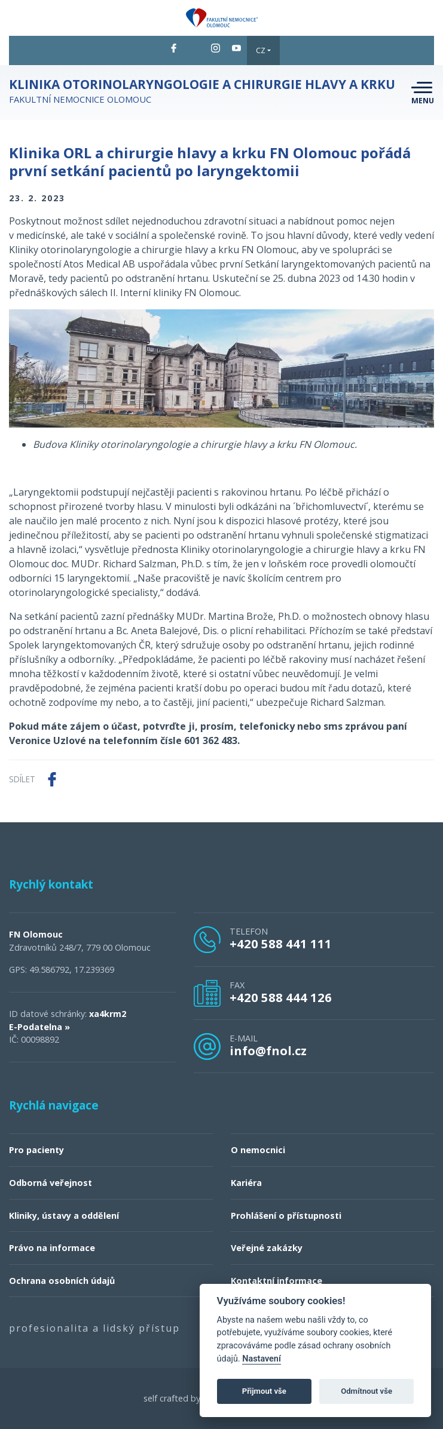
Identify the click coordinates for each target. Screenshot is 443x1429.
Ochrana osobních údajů (62, 1280)
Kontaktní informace (276, 1280)
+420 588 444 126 (281, 997)
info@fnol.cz (268, 1050)
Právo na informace (52, 1247)
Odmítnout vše (366, 1391)
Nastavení (261, 1359)
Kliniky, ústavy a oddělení (64, 1215)
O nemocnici (258, 1150)
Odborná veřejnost (50, 1182)
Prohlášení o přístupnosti (286, 1215)
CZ (260, 50)
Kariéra (246, 1182)
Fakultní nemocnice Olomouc (202, 91)
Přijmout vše (264, 1391)
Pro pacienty (36, 1150)
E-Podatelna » (39, 1026)
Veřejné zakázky (267, 1247)
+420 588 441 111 (281, 943)
